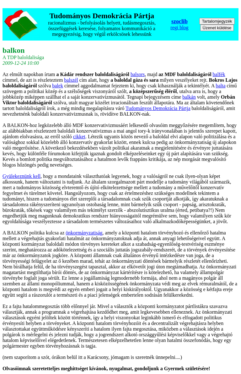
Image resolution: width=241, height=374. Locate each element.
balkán (189, 97)
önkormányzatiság (84, 232)
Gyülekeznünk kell (21, 176)
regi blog (179, 27)
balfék (219, 74)
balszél (71, 80)
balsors (138, 74)
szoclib (179, 21)
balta (220, 85)
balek (57, 85)
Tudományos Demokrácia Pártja (158, 108)
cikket (79, 136)
